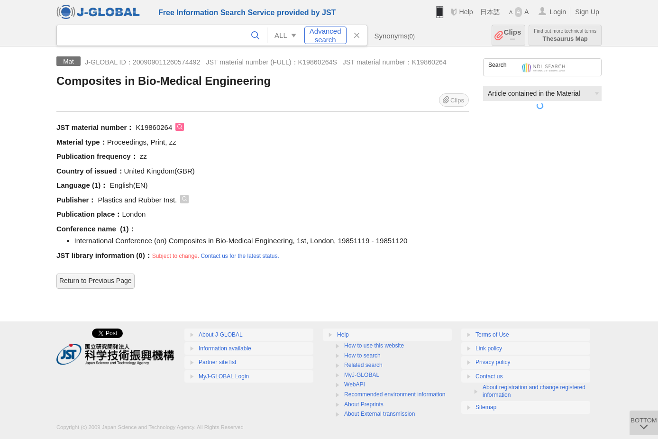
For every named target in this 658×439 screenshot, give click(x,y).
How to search (362, 355)
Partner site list (217, 362)
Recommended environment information (394, 394)
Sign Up (587, 12)
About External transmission (379, 414)
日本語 (490, 12)
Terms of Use (492, 334)
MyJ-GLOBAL (361, 375)
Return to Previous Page (95, 280)
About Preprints (364, 404)
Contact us (489, 376)
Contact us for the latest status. (240, 256)
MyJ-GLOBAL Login (224, 376)
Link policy (488, 348)
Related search (363, 365)
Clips (512, 35)
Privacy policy (492, 362)
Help (466, 12)
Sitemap (485, 407)
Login (557, 12)
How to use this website (374, 345)
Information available (225, 348)
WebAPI (354, 384)
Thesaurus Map (565, 35)
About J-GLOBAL (221, 334)
